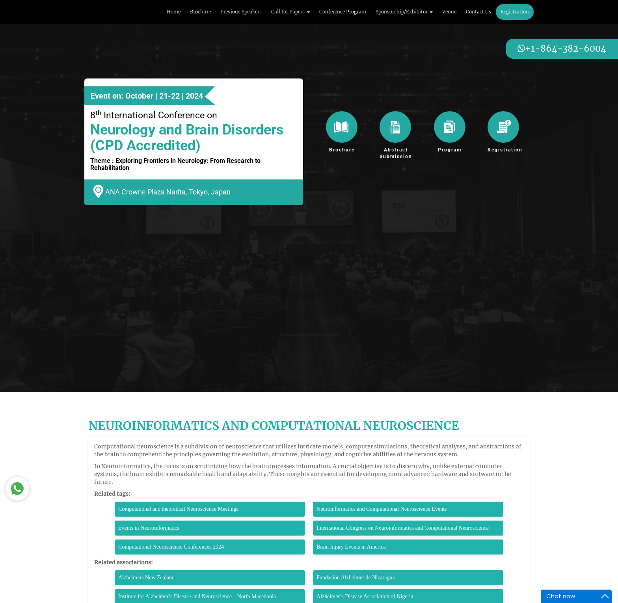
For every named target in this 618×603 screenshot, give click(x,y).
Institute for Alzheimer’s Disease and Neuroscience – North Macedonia (197, 596)
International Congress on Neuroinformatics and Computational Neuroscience (402, 528)
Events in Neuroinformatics (148, 528)
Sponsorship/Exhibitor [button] (404, 12)
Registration (515, 12)
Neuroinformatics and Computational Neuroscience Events (381, 509)
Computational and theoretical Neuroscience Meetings (178, 509)
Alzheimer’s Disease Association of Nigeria (364, 596)
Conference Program (342, 12)
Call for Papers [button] (290, 12)
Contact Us (478, 12)
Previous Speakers (241, 12)
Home (174, 12)
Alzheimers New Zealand (146, 578)
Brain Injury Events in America (351, 547)
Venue (449, 12)
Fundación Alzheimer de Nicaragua (355, 578)
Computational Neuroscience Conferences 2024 (171, 547)
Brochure (200, 12)
